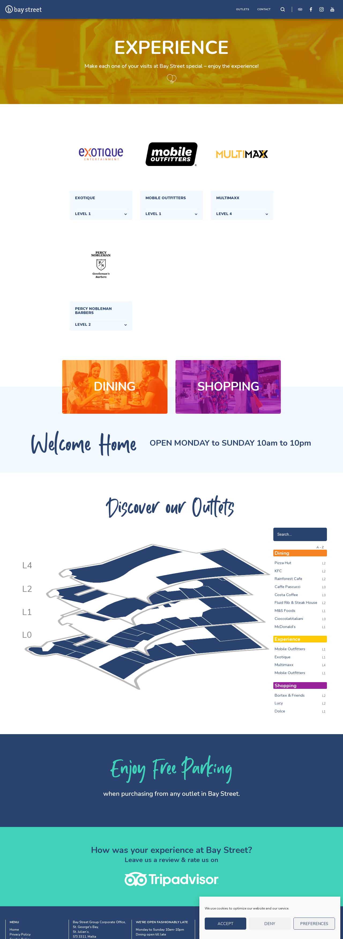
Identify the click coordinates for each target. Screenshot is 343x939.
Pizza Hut (283, 562)
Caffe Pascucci (287, 586)
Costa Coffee (286, 594)
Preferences (314, 927)
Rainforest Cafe (288, 578)
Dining (115, 387)
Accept (225, 927)
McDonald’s (285, 626)
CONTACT (264, 9)
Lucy (279, 703)
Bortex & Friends (290, 695)
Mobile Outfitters (290, 649)
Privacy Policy (20, 934)
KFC (278, 571)
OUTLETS (242, 9)
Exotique (282, 657)
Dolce (280, 711)
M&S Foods (285, 610)
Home (14, 929)
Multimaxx (284, 664)
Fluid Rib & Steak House (296, 602)
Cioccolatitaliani (289, 618)
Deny (269, 927)
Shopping (228, 387)
